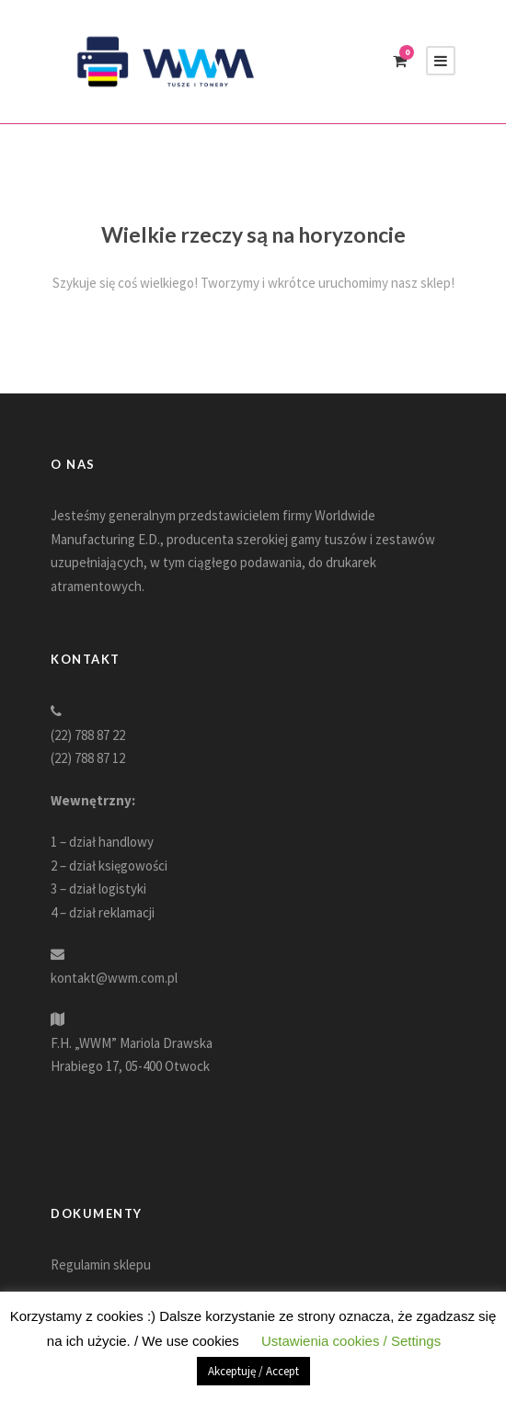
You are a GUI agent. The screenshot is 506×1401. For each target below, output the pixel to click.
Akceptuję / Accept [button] (253, 1371)
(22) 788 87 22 (88, 735)
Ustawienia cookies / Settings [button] (351, 1341)
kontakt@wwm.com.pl (114, 977)
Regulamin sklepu (101, 1264)
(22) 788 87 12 (88, 758)
